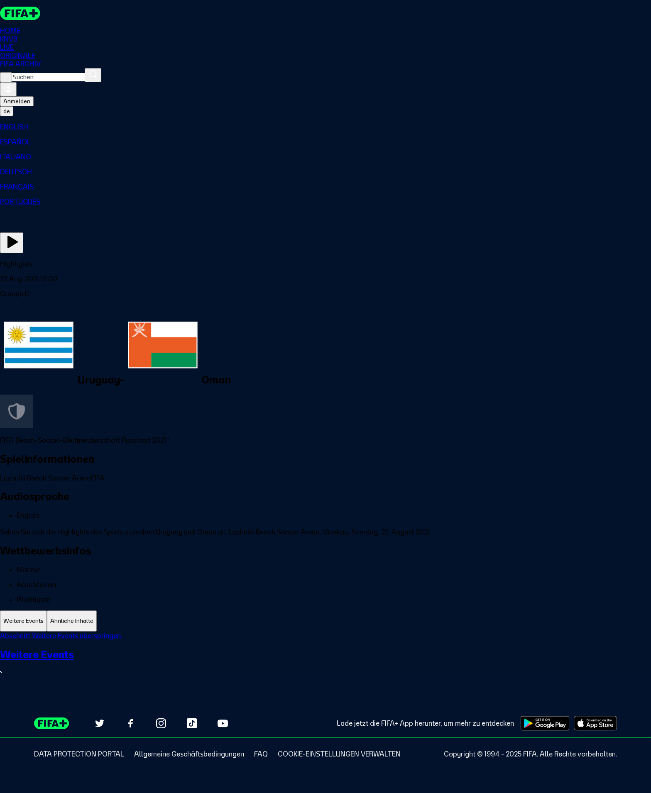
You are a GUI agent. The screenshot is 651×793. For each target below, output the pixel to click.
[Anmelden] (8, 89)
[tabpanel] (325, 660)
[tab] (23, 621)
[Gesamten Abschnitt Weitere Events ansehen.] (325, 663)
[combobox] (48, 77)
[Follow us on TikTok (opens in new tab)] (192, 723)
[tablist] (325, 621)
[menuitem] (325, 127)
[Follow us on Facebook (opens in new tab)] (130, 723)
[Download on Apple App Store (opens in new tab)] (595, 723)
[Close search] (6, 77)
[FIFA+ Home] (20, 13)
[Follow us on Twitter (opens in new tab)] (100, 723)
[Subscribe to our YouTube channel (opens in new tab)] (222, 723)
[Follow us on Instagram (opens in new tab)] (161, 723)
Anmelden (16, 101)
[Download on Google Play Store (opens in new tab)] (545, 723)
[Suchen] (93, 75)
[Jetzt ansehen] (11, 242)
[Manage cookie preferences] (339, 754)
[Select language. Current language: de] (6, 111)
